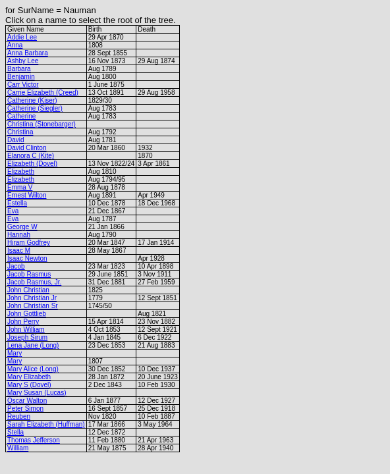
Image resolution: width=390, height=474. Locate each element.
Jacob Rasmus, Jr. (34, 282)
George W (22, 226)
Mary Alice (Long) (33, 369)
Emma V (19, 187)
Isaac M (18, 250)
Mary (14, 353)
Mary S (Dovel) (29, 384)
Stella (15, 432)
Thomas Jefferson (33, 440)
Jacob (16, 266)
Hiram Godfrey (28, 242)
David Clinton (26, 147)
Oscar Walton (27, 400)
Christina (20, 132)
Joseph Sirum (27, 337)
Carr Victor (23, 84)
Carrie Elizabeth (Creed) (42, 92)
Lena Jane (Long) (33, 345)
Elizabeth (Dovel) (32, 163)
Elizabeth (20, 171)
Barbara (19, 68)
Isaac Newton (27, 258)
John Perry (23, 321)
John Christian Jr (32, 298)
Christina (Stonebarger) (41, 124)
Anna (14, 45)
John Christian (28, 290)
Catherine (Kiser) (32, 100)
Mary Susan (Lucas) (36, 392)
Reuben (18, 416)
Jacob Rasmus (29, 274)
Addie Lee (22, 37)
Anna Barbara (27, 53)
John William (26, 329)
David (15, 140)
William (17, 448)
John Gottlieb (26, 313)
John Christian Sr (32, 305)
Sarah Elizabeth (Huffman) (46, 424)
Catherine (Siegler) (35, 108)
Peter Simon (25, 408)
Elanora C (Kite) (30, 155)
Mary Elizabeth (29, 377)
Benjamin (21, 76)
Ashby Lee (22, 61)
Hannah (18, 234)
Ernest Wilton (26, 195)
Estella (17, 203)
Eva (12, 211)
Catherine (21, 116)
